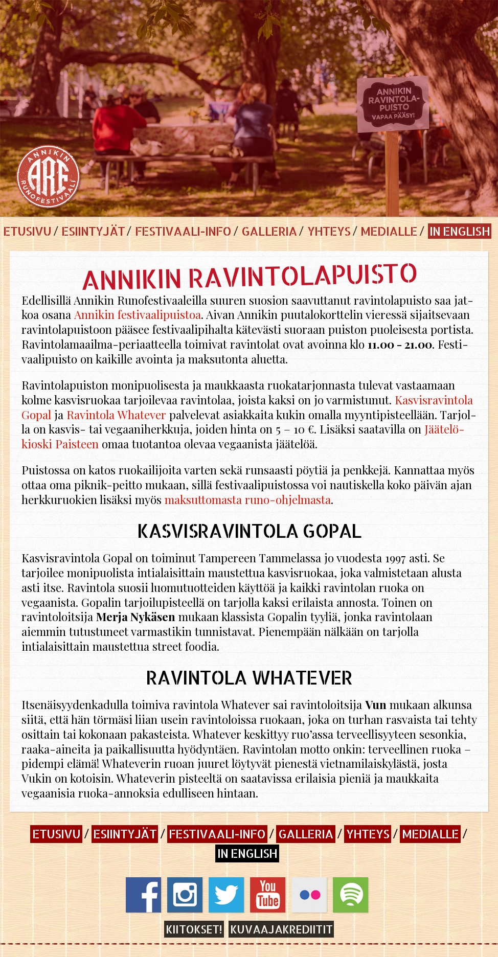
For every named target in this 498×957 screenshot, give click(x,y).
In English (459, 231)
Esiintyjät (92, 231)
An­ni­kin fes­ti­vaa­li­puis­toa (137, 314)
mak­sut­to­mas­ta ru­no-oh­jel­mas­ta (246, 499)
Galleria (269, 231)
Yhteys (328, 231)
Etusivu (27, 231)
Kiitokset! (194, 929)
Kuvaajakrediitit (281, 929)
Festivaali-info (183, 231)
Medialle (388, 231)
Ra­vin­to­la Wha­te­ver (116, 414)
